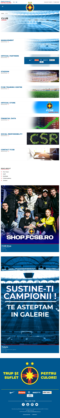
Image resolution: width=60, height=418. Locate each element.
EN (16, 2)
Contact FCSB (7, 150)
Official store (8, 103)
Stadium (5, 72)
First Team (5, 172)
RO (14, 2)
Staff (3, 174)
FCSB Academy (6, 178)
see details (5, 41)
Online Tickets (48, 2)
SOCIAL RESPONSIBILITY (11, 134)
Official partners (10, 56)
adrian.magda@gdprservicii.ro (34, 411)
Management (7, 40)
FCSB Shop (56, 2)
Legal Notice (26, 414)
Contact (4, 180)
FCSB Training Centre (11, 87)
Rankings (4, 176)
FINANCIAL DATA (8, 118)
